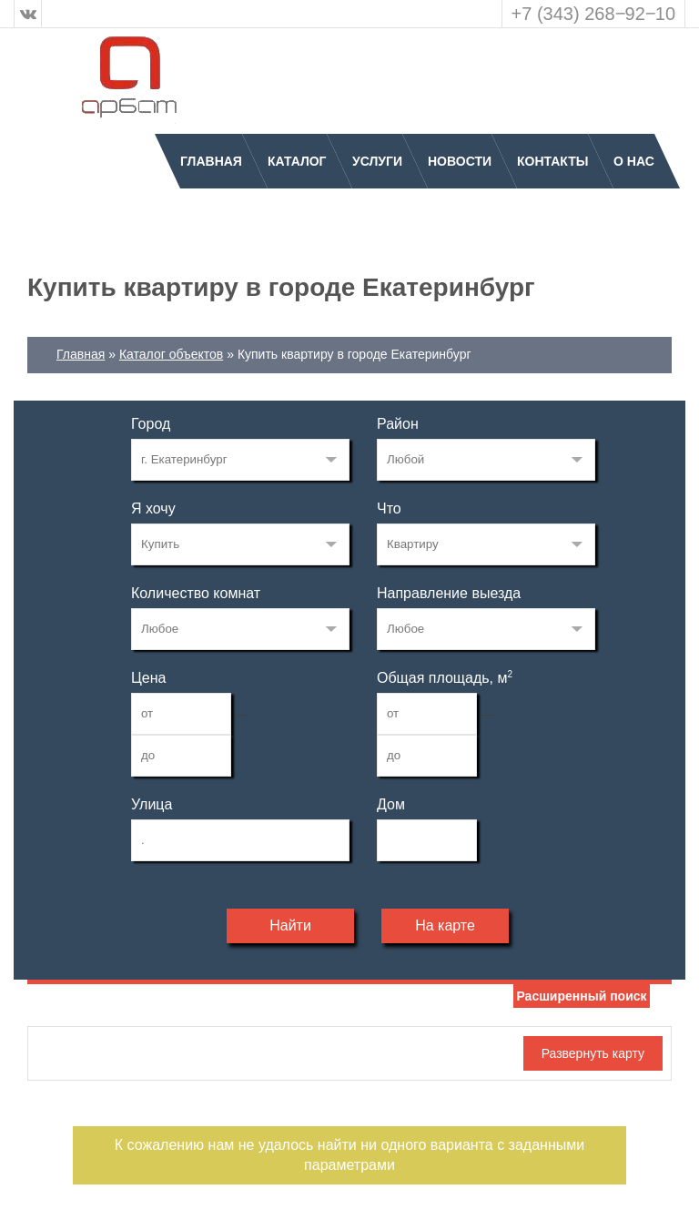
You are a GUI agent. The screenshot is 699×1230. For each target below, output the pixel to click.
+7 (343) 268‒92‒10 (593, 14)
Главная (211, 161)
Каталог (297, 161)
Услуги (377, 161)
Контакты (552, 161)
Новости (459, 161)
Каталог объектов (171, 354)
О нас (633, 161)
